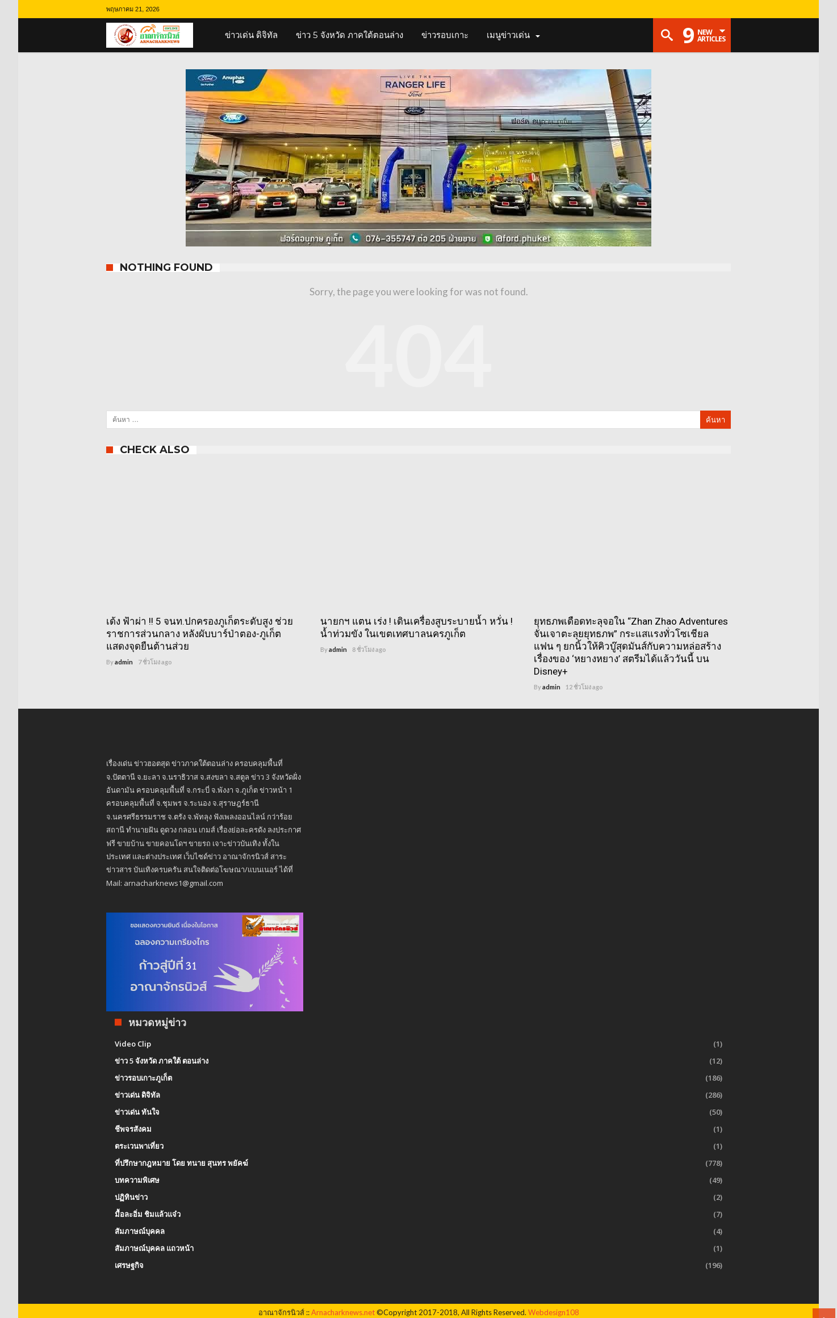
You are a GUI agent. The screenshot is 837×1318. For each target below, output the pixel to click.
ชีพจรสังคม (133, 1129)
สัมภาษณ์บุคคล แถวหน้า (154, 1248)
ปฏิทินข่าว (131, 1197)
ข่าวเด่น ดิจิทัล (137, 1095)
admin (124, 662)
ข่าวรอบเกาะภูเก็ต (143, 1078)
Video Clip (133, 1044)
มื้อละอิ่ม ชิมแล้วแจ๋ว (148, 1214)
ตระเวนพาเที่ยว (139, 1146)
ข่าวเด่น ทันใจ (137, 1112)
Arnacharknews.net (343, 1312)
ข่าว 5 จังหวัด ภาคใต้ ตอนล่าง (161, 1061)
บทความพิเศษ (137, 1180)
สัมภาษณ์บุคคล (140, 1231)
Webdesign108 (553, 1312)
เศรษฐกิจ (129, 1265)
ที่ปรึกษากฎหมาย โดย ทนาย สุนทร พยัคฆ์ (181, 1163)
